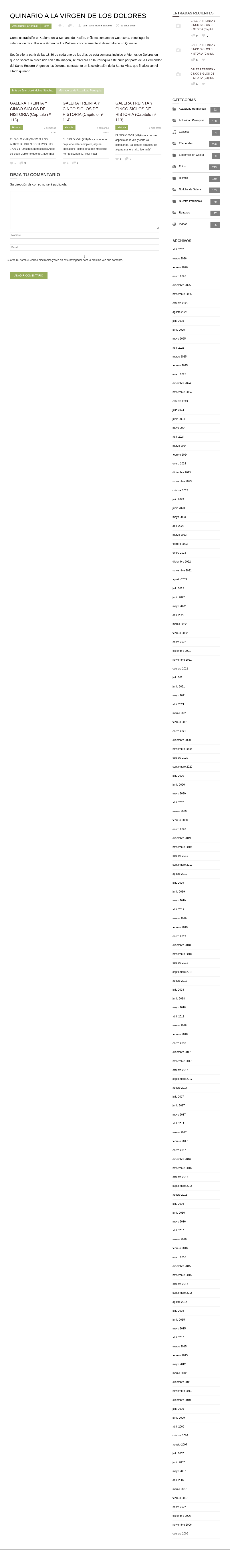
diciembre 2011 (181, 1382)
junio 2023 (178, 508)
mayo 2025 (179, 338)
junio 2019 (178, 891)
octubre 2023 (180, 490)
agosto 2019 (179, 873)
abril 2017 (178, 1123)
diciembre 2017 (181, 1052)
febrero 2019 (180, 927)
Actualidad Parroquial (25, 26)
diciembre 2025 (181, 285)
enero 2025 (179, 374)
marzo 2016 (179, 1239)
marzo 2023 (179, 534)
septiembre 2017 (182, 1078)
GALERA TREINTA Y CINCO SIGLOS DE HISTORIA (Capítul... (202, 25)
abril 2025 (178, 347)
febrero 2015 (180, 1355)
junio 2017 (178, 1105)
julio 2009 (178, 1408)
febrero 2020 (180, 820)
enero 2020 (179, 829)
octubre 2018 (180, 962)
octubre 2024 (180, 401)
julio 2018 (178, 989)
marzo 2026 (179, 258)
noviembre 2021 (182, 659)
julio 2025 (178, 320)
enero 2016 (179, 1257)
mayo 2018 (179, 1007)
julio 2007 (178, 1453)
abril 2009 (178, 1426)
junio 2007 (178, 1462)
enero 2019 (179, 936)
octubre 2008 (180, 1435)
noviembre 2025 (182, 294)
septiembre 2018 (182, 971)
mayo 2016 (179, 1221)
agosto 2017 (179, 1087)
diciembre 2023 (181, 472)
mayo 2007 (179, 1471)
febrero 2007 (180, 1498)
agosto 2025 (179, 312)
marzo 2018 (179, 1025)
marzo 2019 (179, 918)
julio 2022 (178, 588)
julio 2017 (178, 1096)
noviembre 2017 (182, 1061)
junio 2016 (178, 1212)
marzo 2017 (179, 1132)
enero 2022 (179, 642)
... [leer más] (47, 153)
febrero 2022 (180, 633)
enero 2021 (179, 731)
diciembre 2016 (181, 1159)
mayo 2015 (179, 1328)
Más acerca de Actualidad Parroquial (80, 90)
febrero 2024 (180, 454)
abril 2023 (178, 525)
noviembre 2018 (182, 954)
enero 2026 (179, 276)
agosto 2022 (179, 579)
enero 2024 (179, 463)
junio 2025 (178, 329)
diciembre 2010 (181, 1400)
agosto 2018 (179, 980)
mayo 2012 (179, 1364)
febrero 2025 (180, 365)
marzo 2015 (179, 1346)
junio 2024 (178, 419)
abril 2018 (178, 1016)
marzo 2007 (179, 1489)
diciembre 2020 (181, 740)
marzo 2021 (179, 713)
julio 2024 (178, 410)
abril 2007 (178, 1480)
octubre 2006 (180, 1533)
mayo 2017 (179, 1114)
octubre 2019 (180, 855)
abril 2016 (178, 1230)
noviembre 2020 (182, 748)
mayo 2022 (179, 606)
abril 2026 (178, 249)
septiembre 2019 (182, 864)
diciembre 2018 (181, 945)
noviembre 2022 (182, 570)
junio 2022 (178, 597)
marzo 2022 (179, 624)
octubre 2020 (180, 757)
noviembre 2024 (182, 392)
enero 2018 (179, 1043)
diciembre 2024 (181, 383)
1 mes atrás (155, 127)
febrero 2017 (180, 1141)
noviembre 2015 (182, 1275)
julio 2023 (178, 499)
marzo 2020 (179, 811)
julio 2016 (178, 1203)
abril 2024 (178, 436)
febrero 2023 (180, 543)
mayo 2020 (179, 793)
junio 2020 (178, 784)
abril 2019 (178, 909)
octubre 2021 (180, 668)
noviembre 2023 (182, 481)
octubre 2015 (180, 1283)
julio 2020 (178, 775)
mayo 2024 (179, 427)
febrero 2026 (180, 267)
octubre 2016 (180, 1177)
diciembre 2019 (181, 838)
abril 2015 (178, 1337)
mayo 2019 (179, 900)
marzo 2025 (179, 356)
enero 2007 (179, 1507)
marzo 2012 (179, 1373)
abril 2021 (178, 704)
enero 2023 (179, 552)
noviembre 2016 (182, 1168)
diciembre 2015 (181, 1266)
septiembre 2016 (182, 1185)
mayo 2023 (179, 517)
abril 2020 (178, 802)
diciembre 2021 (181, 650)
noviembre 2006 (182, 1524)
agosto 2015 (179, 1301)
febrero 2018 (180, 1034)
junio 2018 (178, 998)
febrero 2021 (180, 722)
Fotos (46, 26)
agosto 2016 (179, 1194)
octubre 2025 (180, 303)
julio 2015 (178, 1310)
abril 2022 (178, 615)
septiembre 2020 (182, 766)
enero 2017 (179, 1150)
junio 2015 (178, 1319)
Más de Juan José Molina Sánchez (33, 90)
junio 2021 (178, 686)
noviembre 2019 (182, 847)
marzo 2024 (179, 445)
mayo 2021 (179, 695)
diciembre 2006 (181, 1515)
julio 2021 (178, 677)
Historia (16, 127)
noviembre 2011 (182, 1390)
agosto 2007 (179, 1444)
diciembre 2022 (181, 561)
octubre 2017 (180, 1070)
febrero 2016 (180, 1248)
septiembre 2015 (182, 1292)
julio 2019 (178, 882)
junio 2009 (178, 1417)
